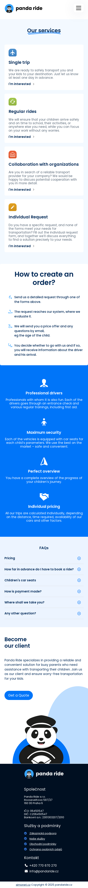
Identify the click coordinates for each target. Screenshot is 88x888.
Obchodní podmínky (42, 844)
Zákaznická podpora (42, 833)
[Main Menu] (79, 8)
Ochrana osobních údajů (45, 849)
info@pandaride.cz (44, 871)
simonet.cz (23, 885)
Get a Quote (18, 695)
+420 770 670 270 (43, 866)
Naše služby (37, 839)
